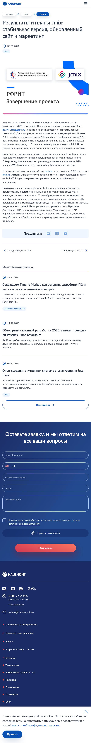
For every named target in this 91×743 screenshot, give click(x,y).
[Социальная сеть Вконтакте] (4, 588)
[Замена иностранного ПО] (45, 672)
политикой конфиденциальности (35, 725)
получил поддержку (13, 129)
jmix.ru (6, 174)
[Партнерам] (45, 694)
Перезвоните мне (16, 604)
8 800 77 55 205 (18, 596)
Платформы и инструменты (19, 624)
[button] (7, 466)
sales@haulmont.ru (21, 612)
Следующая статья (75, 250)
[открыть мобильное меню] (86, 4)
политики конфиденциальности (24, 523)
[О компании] (45, 687)
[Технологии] (45, 665)
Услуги (7, 641)
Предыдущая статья (17, 250)
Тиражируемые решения (17, 632)
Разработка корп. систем (18, 649)
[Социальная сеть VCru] (21, 588)
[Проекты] (45, 680)
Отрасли (8, 657)
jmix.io (48, 170)
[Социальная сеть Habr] (32, 588)
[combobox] (45, 477)
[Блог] (45, 701)
